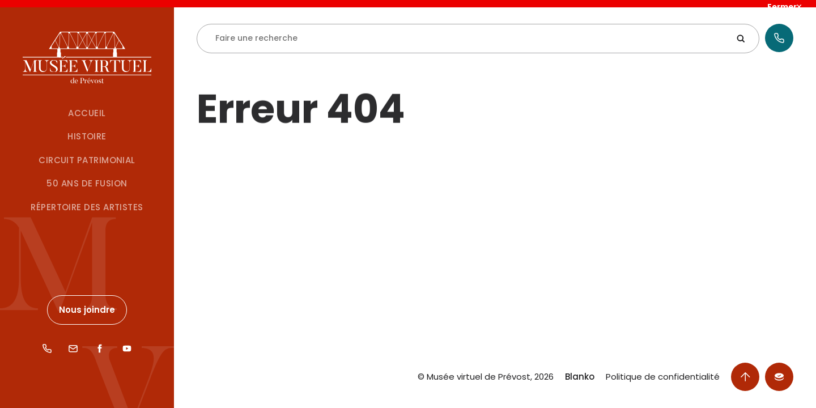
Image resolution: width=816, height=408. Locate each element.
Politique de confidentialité (663, 376)
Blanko (579, 376)
